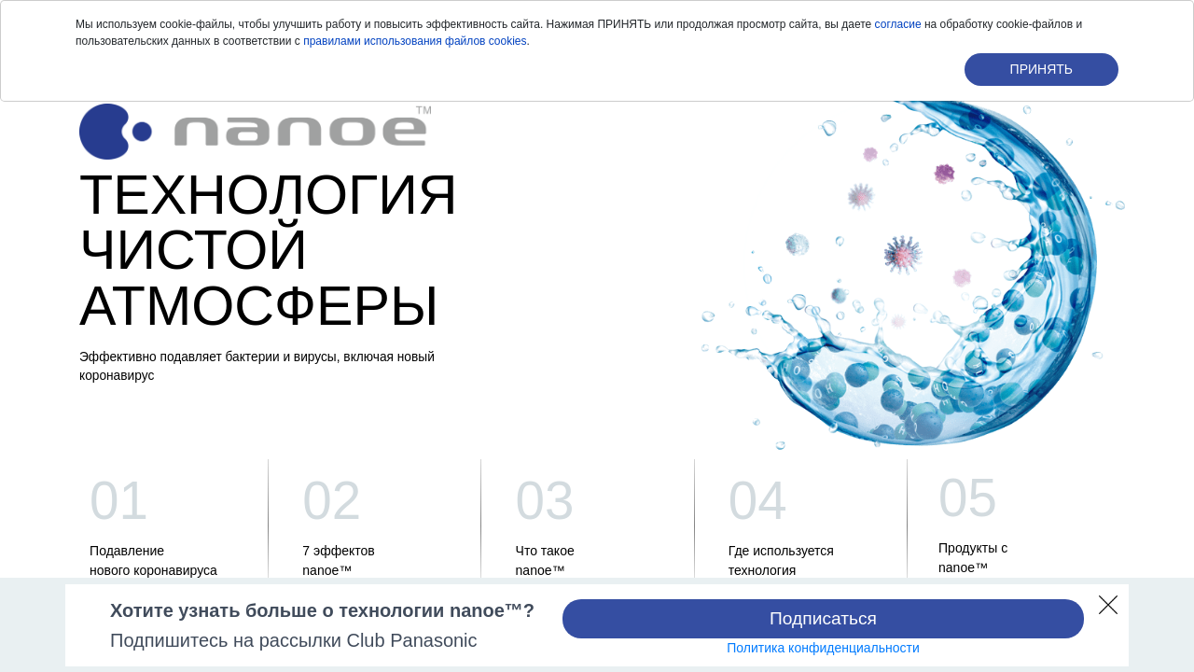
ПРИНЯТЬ (1041, 69)
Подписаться (823, 618)
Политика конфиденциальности (823, 647)
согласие (898, 24)
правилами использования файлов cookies (414, 41)
